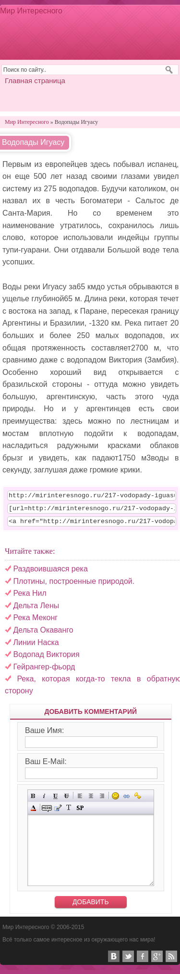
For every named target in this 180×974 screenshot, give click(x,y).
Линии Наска (36, 647)
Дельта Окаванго (43, 634)
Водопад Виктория (46, 659)
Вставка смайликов (115, 800)
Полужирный (33, 800)
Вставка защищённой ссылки (137, 800)
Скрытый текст (46, 812)
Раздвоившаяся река (50, 573)
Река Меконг (35, 622)
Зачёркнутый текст (66, 800)
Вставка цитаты (57, 812)
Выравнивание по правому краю (102, 800)
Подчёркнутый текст (55, 800)
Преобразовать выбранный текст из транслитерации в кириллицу (68, 812)
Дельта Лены (36, 610)
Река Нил (29, 597)
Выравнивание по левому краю (79, 800)
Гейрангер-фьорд (44, 671)
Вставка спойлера (79, 812)
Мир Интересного (31, 11)
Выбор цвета (33, 812)
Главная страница (35, 81)
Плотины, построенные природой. (73, 585)
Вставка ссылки (126, 800)
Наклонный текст (44, 800)
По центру (90, 800)
